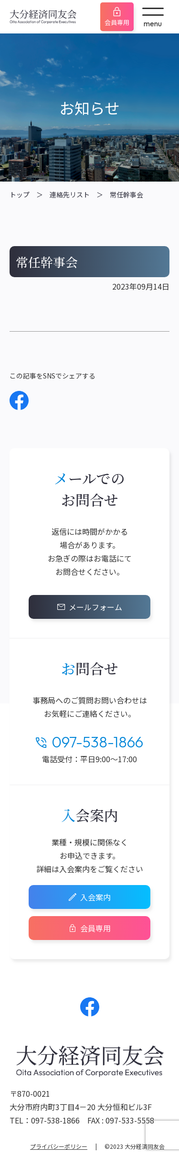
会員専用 (117, 22)
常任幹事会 (126, 194)
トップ (20, 194)
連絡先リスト (70, 194)
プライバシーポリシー (58, 1146)
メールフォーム (95, 607)
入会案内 (95, 897)
